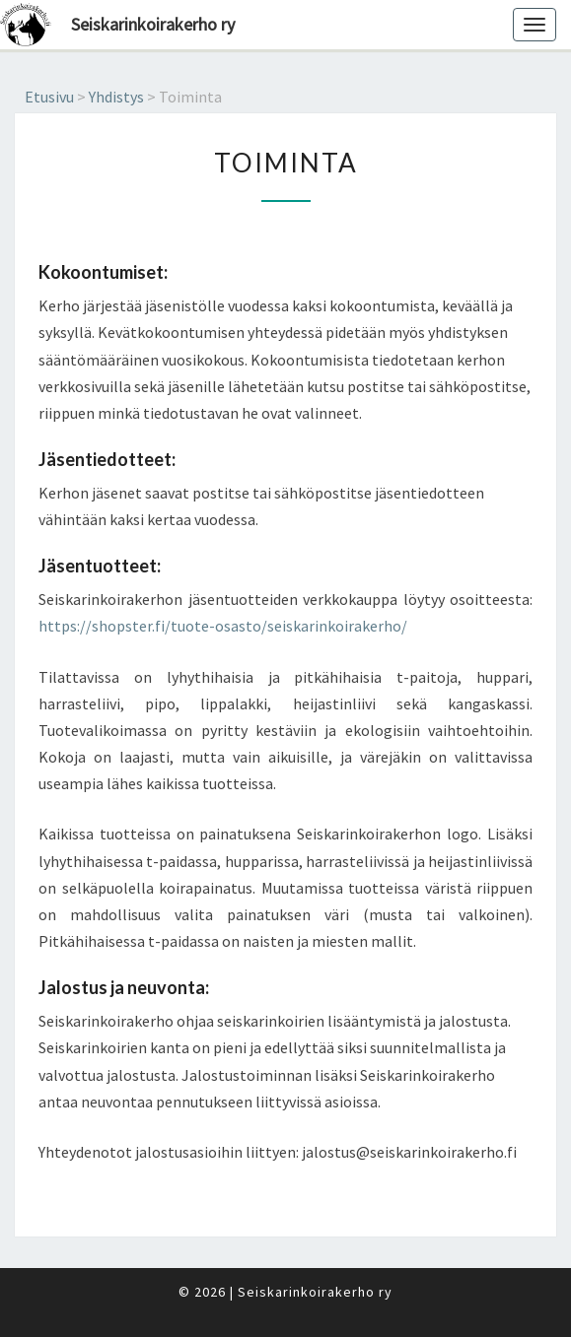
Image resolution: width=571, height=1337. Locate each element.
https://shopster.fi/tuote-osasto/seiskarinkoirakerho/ (222, 625)
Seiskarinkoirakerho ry (153, 24)
